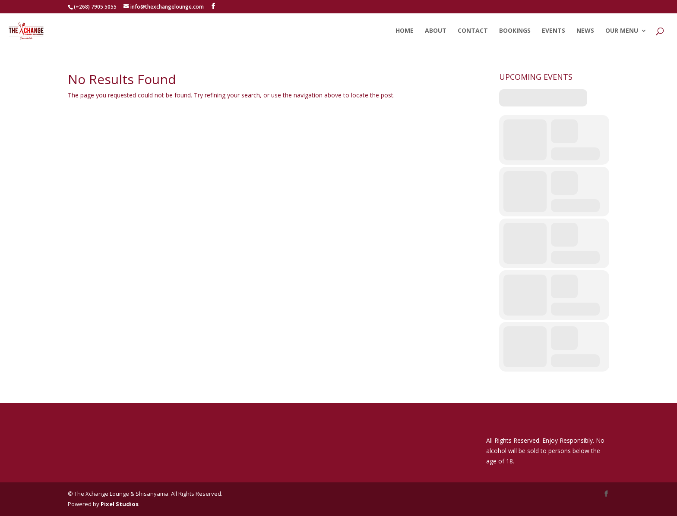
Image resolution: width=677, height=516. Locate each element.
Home (404, 31)
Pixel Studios (120, 504)
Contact (473, 31)
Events (553, 31)
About (435, 31)
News (585, 31)
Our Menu (621, 31)
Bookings (515, 31)
